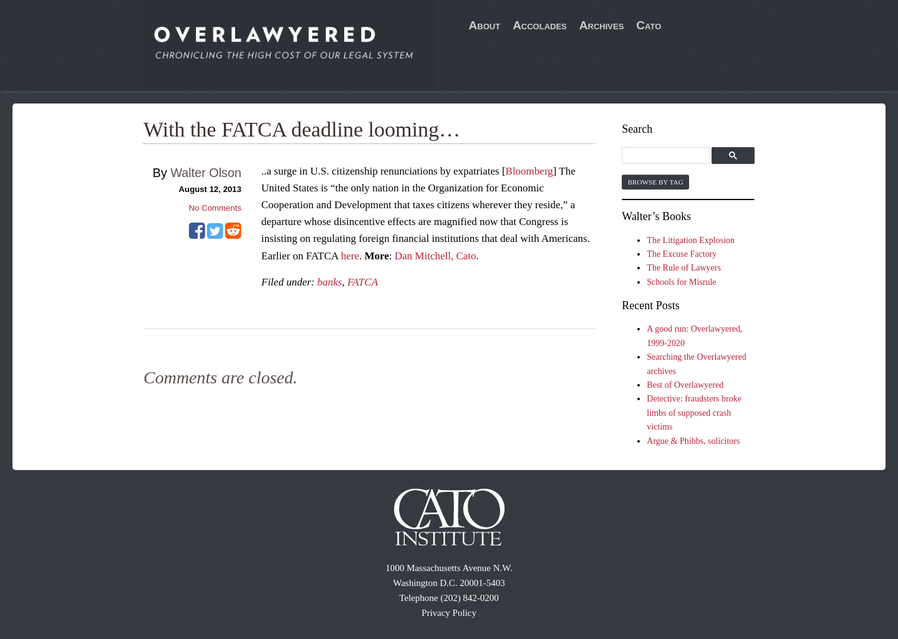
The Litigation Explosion (691, 240)
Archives (601, 25)
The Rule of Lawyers (684, 267)
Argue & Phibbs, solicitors (693, 441)
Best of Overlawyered (685, 385)
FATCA (362, 282)
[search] (667, 156)
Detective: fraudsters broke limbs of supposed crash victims (694, 412)
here (350, 256)
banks (329, 282)
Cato (648, 25)
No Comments (215, 208)
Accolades (540, 25)
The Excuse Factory (682, 254)
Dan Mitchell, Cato (435, 256)
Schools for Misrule (681, 282)
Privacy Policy (449, 613)
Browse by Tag (655, 182)
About (485, 25)
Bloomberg (529, 171)
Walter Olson (205, 173)
